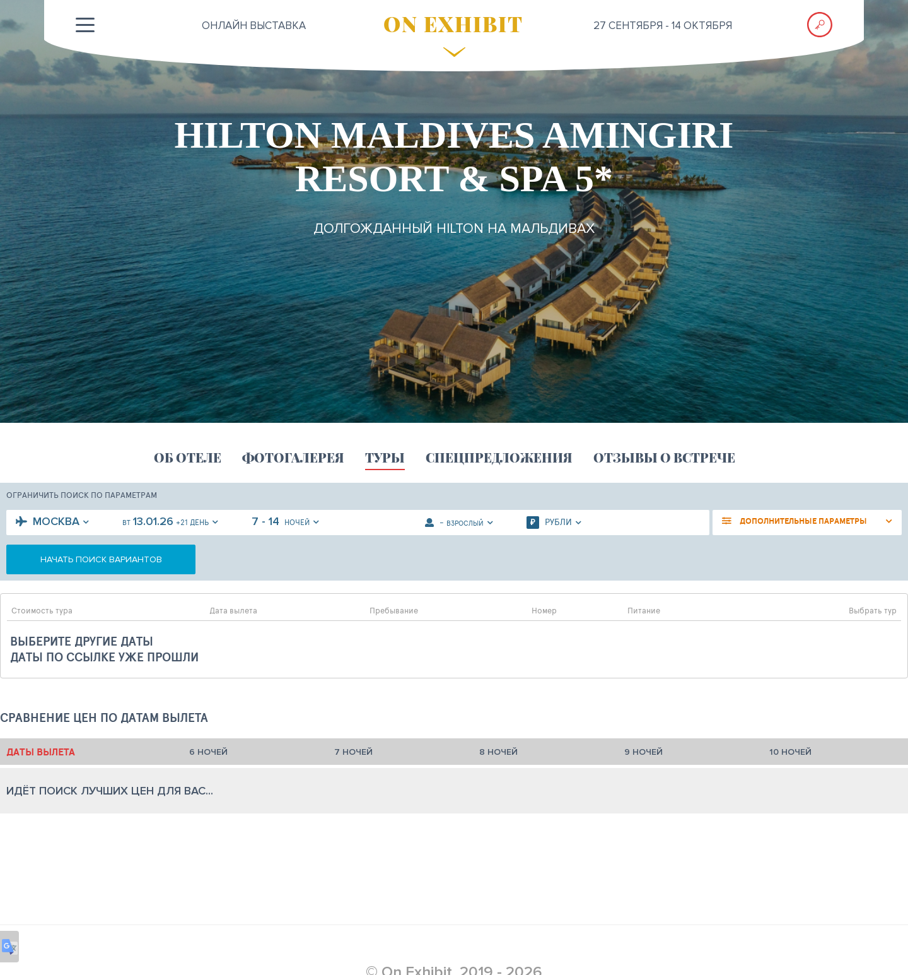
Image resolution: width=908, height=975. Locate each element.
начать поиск (101, 559)
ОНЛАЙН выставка (254, 25)
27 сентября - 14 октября (662, 25)
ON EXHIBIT (453, 23)
